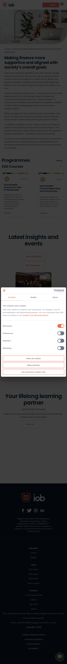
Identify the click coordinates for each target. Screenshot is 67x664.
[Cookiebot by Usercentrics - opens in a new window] (53, 290)
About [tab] (55, 297)
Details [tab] (33, 297)
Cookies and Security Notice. (35, 315)
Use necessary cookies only (33, 372)
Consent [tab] (11, 297)
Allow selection (33, 365)
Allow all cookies (33, 358)
